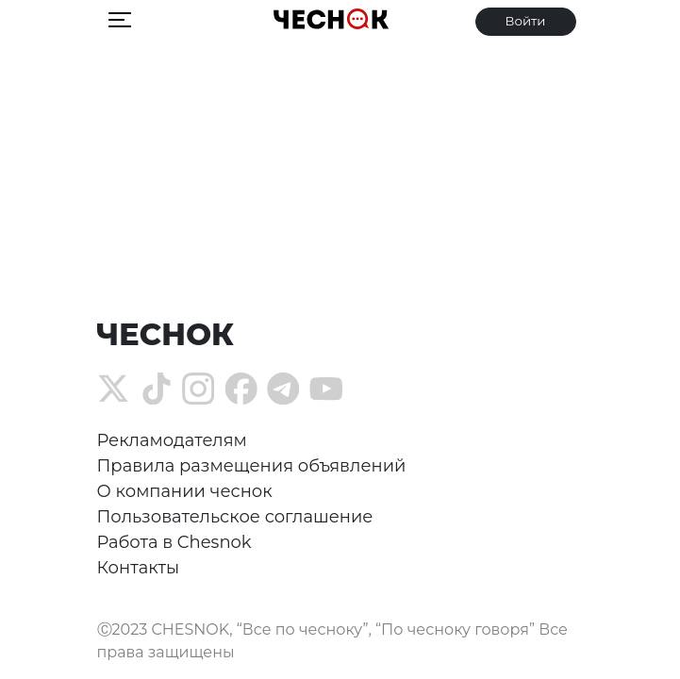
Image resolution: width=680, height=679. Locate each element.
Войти (525, 20)
